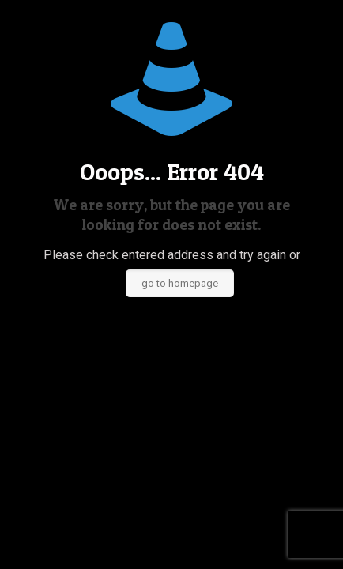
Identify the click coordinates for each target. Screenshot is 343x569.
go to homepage (179, 283)
